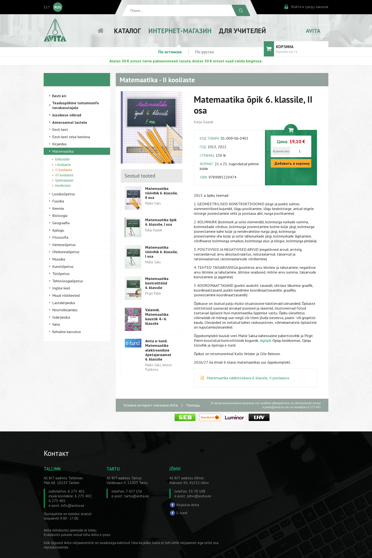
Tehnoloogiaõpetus (67, 281)
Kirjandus (59, 144)
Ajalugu (58, 230)
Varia (56, 324)
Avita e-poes (100, 534)
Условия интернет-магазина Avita (150, 405)
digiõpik (265, 340)
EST (47, 7)
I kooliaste (63, 164)
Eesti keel (60, 129)
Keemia (58, 208)
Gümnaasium (64, 180)
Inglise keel (61, 288)
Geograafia (61, 222)
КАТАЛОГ (127, 30)
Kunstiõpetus (63, 266)
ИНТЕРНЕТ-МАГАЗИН (179, 30)
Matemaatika (63, 151)
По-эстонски (169, 52)
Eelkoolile (62, 159)
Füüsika (58, 201)
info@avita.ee (72, 505)
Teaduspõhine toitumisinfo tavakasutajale (75, 105)
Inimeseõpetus (64, 244)
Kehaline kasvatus (66, 331)
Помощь (193, 405)
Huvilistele (63, 185)
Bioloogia (59, 215)
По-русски (204, 52)
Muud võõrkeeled (66, 295)
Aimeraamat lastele (69, 122)
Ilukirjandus (61, 317)
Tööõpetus (61, 273)
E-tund (181, 512)
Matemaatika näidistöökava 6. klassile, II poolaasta (248, 377)
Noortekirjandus (65, 309)
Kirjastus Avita (187, 504)
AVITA (313, 30)
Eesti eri (59, 95)
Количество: (281, 151)
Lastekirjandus (63, 302)
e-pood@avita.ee (273, 407)
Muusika (58, 259)
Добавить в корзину (292, 163)
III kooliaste (64, 175)
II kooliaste (63, 170)
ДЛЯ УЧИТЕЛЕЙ (242, 30)
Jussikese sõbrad (66, 115)
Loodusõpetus (63, 194)
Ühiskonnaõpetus (65, 251)
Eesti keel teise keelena (71, 136)
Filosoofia (60, 237)
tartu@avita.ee (136, 496)
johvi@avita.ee (199, 496)
